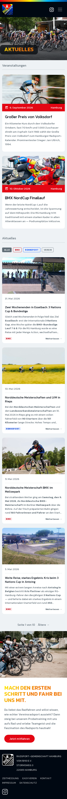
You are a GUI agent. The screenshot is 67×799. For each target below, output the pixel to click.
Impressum (9, 783)
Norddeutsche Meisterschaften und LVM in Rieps (32, 399)
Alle (7, 249)
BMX (17, 249)
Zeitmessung (10, 778)
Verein (48, 249)
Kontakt (45, 778)
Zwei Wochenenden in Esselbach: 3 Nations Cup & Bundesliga (33, 309)
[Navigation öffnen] (60, 9)
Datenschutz (28, 783)
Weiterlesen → (53, 338)
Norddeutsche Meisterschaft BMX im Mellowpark (29, 489)
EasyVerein (29, 778)
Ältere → (43, 625)
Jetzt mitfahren (19, 739)
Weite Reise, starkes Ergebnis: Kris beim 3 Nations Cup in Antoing (32, 580)
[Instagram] (51, 9)
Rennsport (31, 249)
